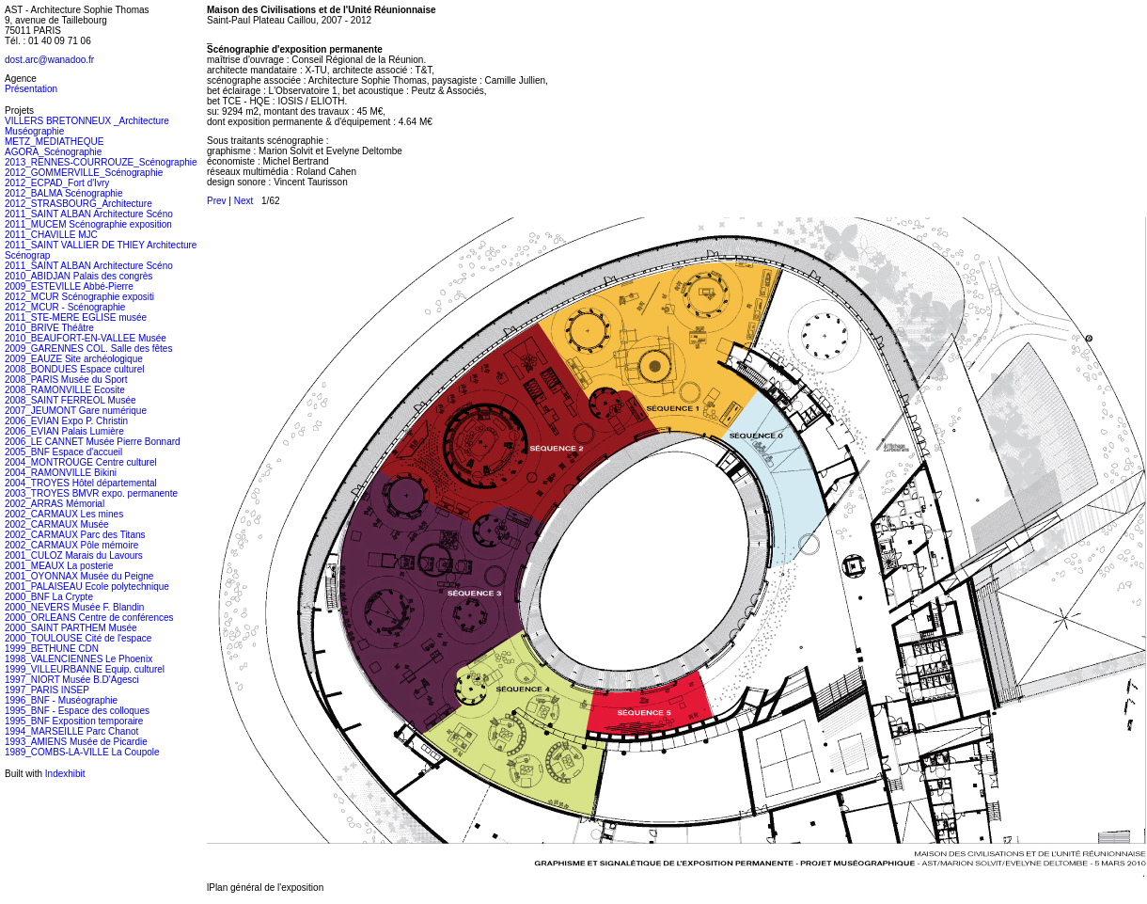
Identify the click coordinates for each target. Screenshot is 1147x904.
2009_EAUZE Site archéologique (74, 359)
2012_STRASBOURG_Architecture (78, 203)
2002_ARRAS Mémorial (54, 504)
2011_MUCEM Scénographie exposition (88, 224)
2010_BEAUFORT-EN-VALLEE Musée (85, 338)
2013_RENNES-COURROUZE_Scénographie (101, 162)
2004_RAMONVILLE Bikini (61, 473)
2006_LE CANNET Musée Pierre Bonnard (93, 441)
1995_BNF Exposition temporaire (74, 721)
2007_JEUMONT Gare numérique (76, 410)
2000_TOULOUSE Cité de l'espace (78, 638)
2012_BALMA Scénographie (64, 193)
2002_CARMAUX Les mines (64, 514)
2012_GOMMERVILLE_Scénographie (84, 172)
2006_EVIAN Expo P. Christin (66, 421)
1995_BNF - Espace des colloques (77, 711)
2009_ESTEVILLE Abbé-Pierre (69, 286)
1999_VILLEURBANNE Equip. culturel (85, 669)
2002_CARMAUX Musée (57, 524)
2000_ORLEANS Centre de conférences (89, 617)
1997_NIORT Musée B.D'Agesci (72, 679)
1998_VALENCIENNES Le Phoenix (78, 659)
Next (244, 201)
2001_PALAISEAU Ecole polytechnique (87, 586)
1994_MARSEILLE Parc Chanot (71, 731)
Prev (217, 201)
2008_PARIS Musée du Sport (66, 379)
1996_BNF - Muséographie (61, 700)
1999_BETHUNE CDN (52, 648)
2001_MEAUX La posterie (59, 566)
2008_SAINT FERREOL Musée (70, 400)
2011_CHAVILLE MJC (51, 235)
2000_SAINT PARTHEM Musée (71, 628)
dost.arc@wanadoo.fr (49, 60)
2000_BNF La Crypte (49, 597)
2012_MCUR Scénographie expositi (79, 297)
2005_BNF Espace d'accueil (63, 452)
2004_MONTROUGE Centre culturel (81, 462)
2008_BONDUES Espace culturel (74, 369)
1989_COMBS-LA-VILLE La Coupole (82, 752)
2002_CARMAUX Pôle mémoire (71, 545)
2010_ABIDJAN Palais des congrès (78, 276)
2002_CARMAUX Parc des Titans (75, 535)
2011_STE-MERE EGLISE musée (76, 317)
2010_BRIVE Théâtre (49, 328)
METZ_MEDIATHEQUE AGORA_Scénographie (54, 146)
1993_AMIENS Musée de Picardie (76, 742)
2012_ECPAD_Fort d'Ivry (57, 183)
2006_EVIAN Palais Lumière (64, 431)
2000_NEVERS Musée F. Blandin (74, 607)
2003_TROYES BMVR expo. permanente (91, 493)
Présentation (31, 89)
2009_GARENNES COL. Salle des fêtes (88, 348)
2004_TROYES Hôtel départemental (81, 483)
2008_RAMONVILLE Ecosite (65, 390)
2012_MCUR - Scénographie (65, 307)
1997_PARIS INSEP (47, 690)
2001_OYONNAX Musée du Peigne (79, 576)
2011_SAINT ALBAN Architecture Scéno (89, 214)
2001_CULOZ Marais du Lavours (74, 555)
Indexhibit (65, 774)
